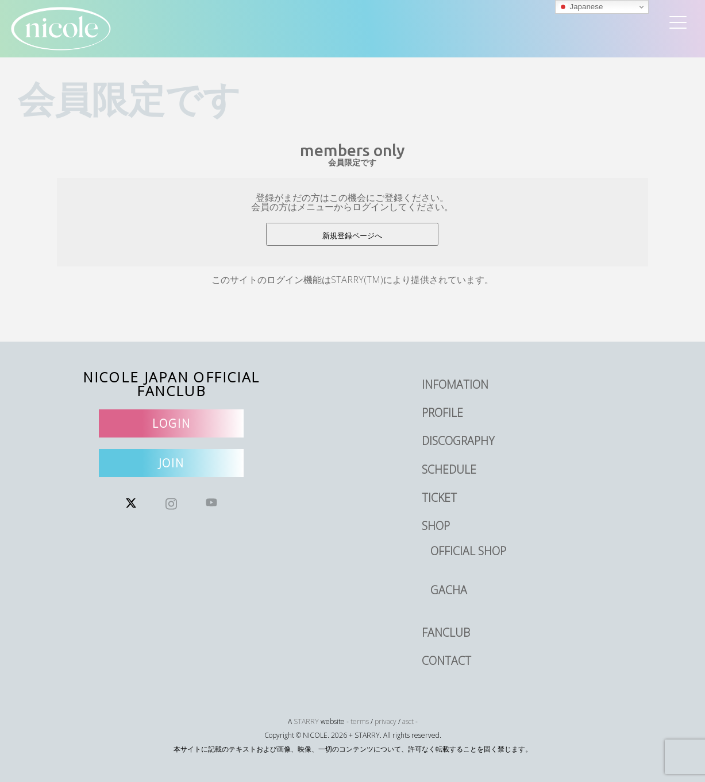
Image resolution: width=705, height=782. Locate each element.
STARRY (306, 721)
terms (359, 721)
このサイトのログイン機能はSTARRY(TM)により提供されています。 (352, 279)
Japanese (580, 6)
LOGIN (171, 423)
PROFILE (442, 412)
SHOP (436, 525)
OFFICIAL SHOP (468, 551)
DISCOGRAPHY (458, 440)
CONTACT (446, 660)
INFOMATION (455, 384)
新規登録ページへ (352, 235)
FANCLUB (446, 632)
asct (408, 721)
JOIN (172, 463)
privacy (385, 721)
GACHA (448, 590)
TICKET (439, 497)
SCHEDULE (449, 469)
